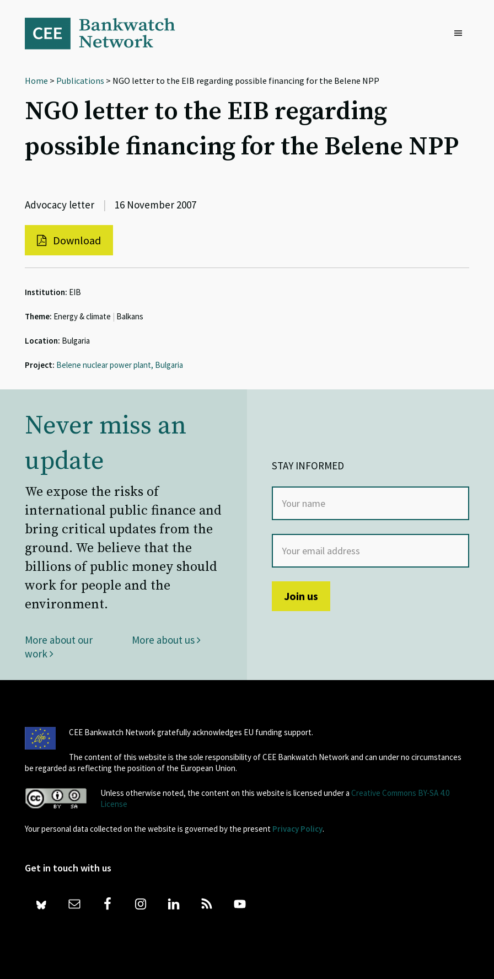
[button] (461, 33)
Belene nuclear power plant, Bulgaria (119, 365)
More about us (166, 639)
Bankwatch (107, 33)
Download (69, 240)
